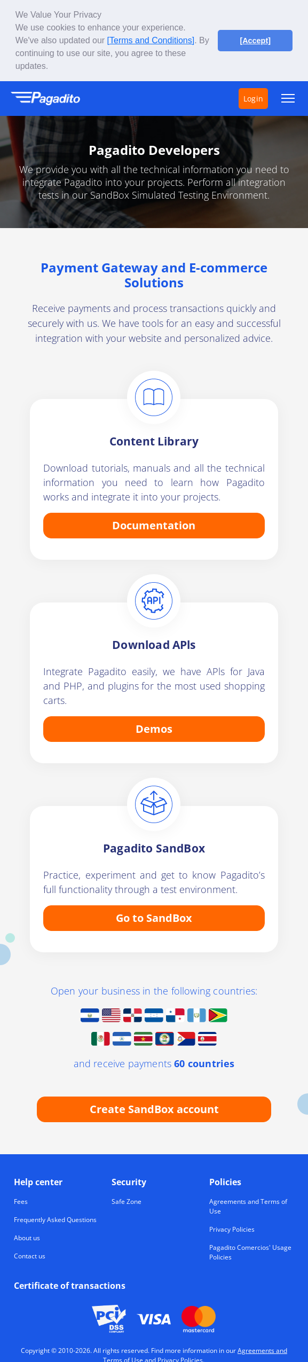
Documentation (153, 525)
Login (253, 97)
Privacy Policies (232, 1228)
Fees (21, 1201)
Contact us (29, 1255)
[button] (52, 67)
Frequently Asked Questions (55, 1219)
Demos (154, 728)
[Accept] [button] (255, 40)
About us (27, 1237)
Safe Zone (126, 1201)
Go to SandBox (154, 917)
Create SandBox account (154, 1108)
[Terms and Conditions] (151, 40)
